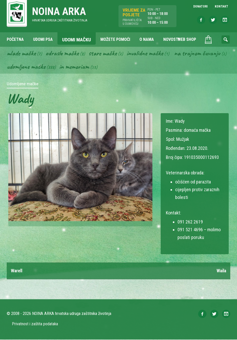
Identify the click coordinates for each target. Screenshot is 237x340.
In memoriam (132, 67)
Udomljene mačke (83, 67)
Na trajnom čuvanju (30, 67)
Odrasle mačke (64, 53)
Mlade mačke (22, 53)
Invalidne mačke (148, 53)
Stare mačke (105, 53)
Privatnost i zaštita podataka (35, 324)
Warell (17, 271)
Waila (221, 271)
